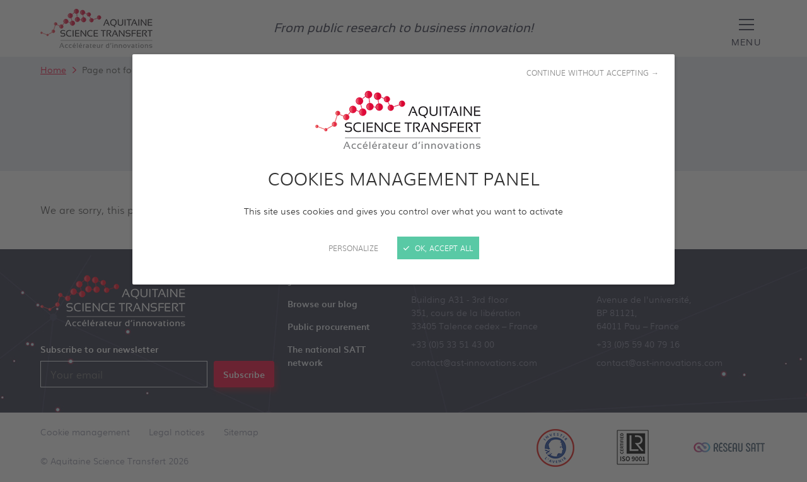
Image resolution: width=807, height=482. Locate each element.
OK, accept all (438, 248)
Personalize (353, 248)
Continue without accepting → (592, 72)
